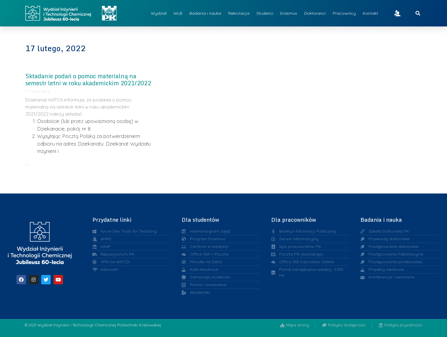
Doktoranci (315, 13)
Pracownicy (344, 13)
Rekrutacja (238, 13)
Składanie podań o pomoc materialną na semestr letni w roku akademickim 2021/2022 (88, 79)
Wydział (158, 13)
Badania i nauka (205, 13)
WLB (177, 13)
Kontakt (370, 13)
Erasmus (288, 13)
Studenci (264, 13)
